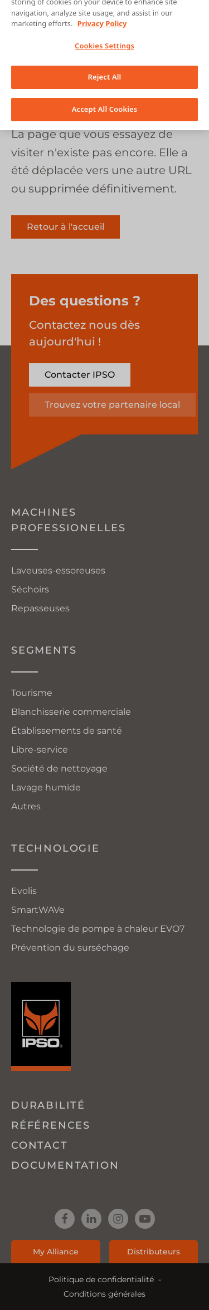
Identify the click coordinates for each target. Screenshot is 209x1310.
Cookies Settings (104, 37)
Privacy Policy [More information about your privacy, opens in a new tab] (102, 15)
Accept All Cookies (105, 101)
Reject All (104, 68)
